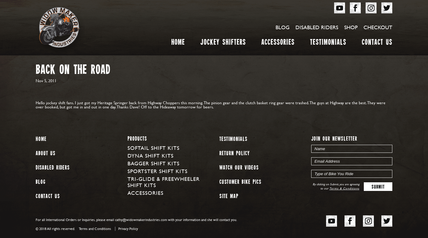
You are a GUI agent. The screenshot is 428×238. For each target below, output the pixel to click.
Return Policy (234, 153)
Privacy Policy (128, 229)
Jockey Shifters (223, 43)
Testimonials (328, 43)
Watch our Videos (239, 168)
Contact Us (377, 43)
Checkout (378, 27)
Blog (282, 27)
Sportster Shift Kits (158, 171)
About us (45, 153)
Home (178, 43)
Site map (228, 196)
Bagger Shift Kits (154, 163)
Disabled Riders (316, 27)
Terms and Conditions (95, 229)
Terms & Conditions (344, 188)
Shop (351, 27)
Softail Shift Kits (154, 148)
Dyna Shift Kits (151, 156)
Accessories (278, 43)
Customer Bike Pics (240, 182)
